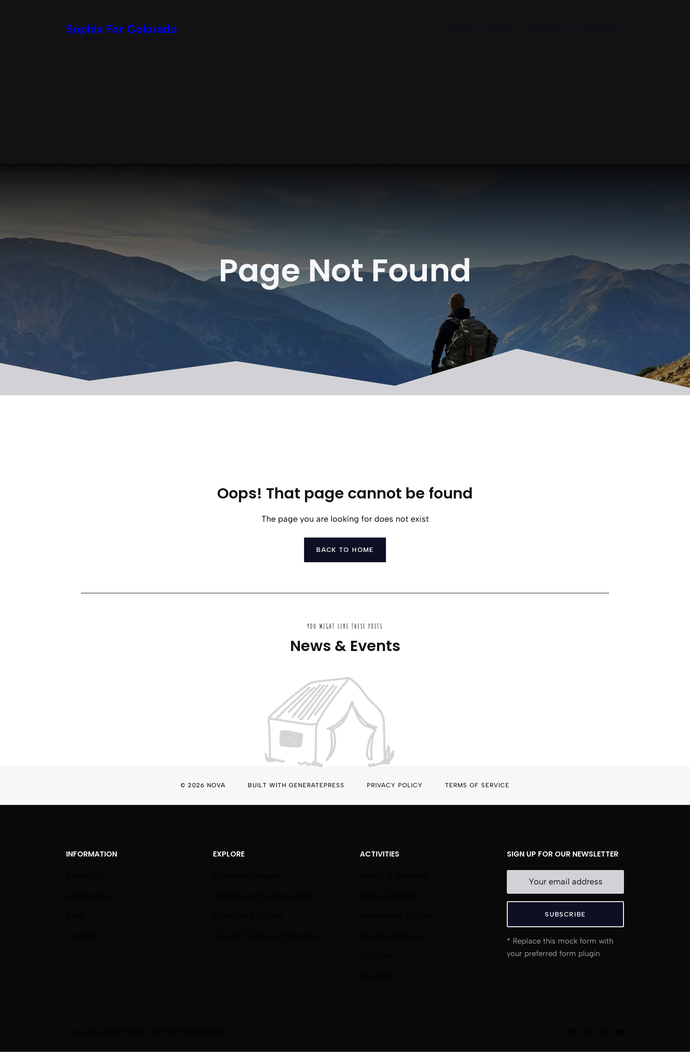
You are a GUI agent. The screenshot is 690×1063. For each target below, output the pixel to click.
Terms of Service (477, 785)
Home (461, 29)
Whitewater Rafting (396, 916)
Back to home (345, 549)
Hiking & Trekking (393, 876)
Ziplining (376, 956)
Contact (598, 29)
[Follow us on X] (588, 1032)
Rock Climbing (388, 896)
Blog (500, 29)
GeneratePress (317, 785)
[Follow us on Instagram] (604, 1032)
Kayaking (377, 976)
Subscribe (565, 914)
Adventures (87, 896)
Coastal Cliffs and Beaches (265, 936)
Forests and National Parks (264, 896)
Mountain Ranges (246, 876)
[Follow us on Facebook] (572, 1032)
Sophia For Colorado (121, 29)
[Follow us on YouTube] (620, 1032)
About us (84, 876)
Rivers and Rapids (248, 916)
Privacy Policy (395, 785)
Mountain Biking (391, 936)
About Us (545, 29)
